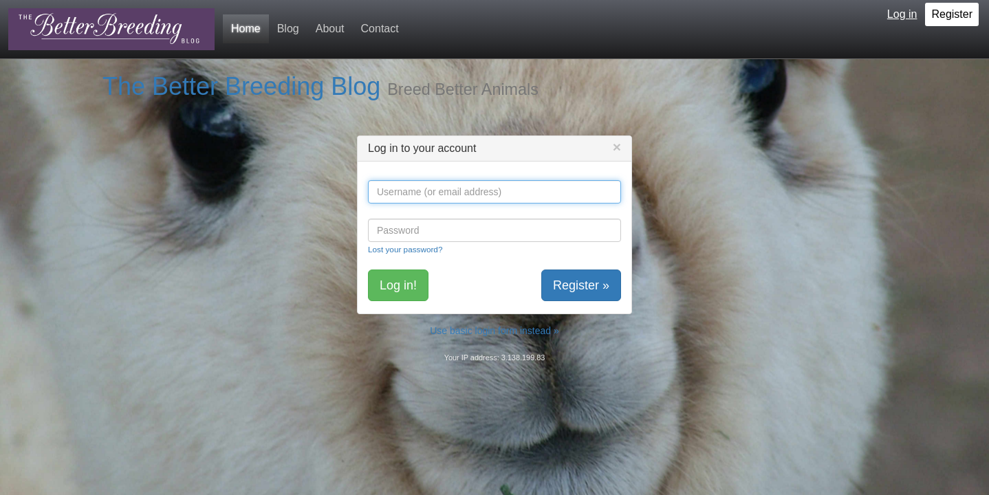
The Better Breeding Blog (241, 86)
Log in (902, 14)
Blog (288, 28)
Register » (581, 285)
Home (246, 28)
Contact (380, 28)
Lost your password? (405, 249)
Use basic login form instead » (494, 330)
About (330, 28)
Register (951, 14)
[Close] (617, 147)
